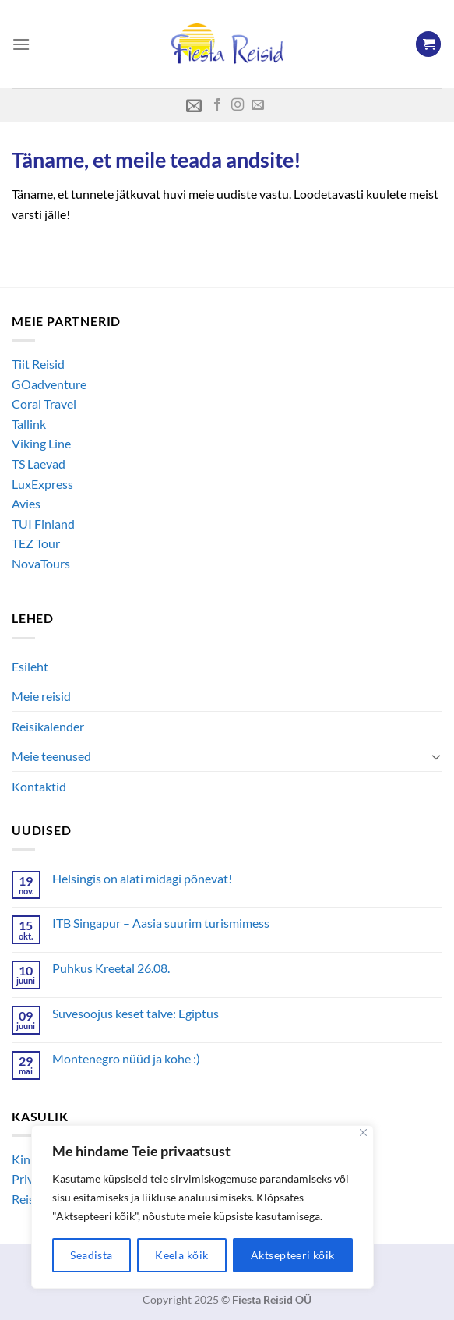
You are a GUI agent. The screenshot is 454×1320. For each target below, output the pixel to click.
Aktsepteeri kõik (293, 1255)
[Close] (363, 1132)
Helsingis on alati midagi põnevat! (142, 878)
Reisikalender (48, 726)
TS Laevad (38, 463)
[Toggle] (436, 756)
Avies (26, 503)
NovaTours (41, 563)
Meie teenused (51, 755)
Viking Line (41, 443)
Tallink (29, 423)
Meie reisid (41, 695)
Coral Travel (44, 403)
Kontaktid (39, 786)
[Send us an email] (258, 105)
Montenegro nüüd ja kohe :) (126, 1058)
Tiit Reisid (38, 363)
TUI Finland (43, 523)
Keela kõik (181, 1255)
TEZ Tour (36, 543)
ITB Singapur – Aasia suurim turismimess (160, 922)
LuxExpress (42, 483)
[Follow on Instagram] (237, 105)
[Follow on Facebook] (217, 105)
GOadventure (49, 384)
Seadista (91, 1255)
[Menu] (21, 44)
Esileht (30, 666)
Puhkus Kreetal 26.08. (111, 968)
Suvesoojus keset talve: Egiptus (135, 1013)
